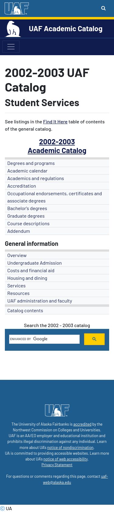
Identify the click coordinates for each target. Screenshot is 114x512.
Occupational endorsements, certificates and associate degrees (54, 196)
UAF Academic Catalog (65, 28)
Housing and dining (27, 278)
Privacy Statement (57, 464)
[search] (44, 339)
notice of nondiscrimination (70, 447)
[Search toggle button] (103, 7)
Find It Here (55, 121)
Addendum (18, 231)
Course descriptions (28, 223)
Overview (17, 255)
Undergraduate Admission (34, 263)
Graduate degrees (26, 216)
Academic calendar (27, 170)
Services (16, 285)
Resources (18, 293)
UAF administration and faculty (39, 300)
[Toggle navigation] (10, 47)
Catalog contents (25, 310)
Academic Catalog (57, 150)
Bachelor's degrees (27, 208)
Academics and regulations (35, 178)
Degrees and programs (31, 163)
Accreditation (21, 186)
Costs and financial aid (30, 270)
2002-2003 (57, 141)
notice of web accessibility (65, 459)
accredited (82, 424)
